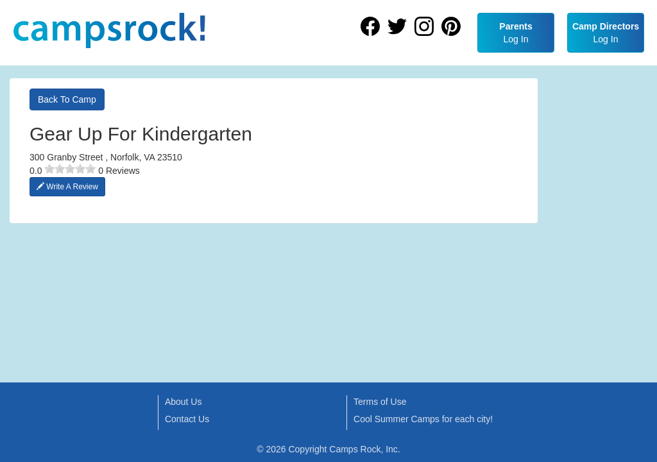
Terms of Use (380, 402)
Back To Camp (67, 99)
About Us (183, 402)
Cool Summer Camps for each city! (423, 419)
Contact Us (187, 419)
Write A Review (67, 186)
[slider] (70, 169)
